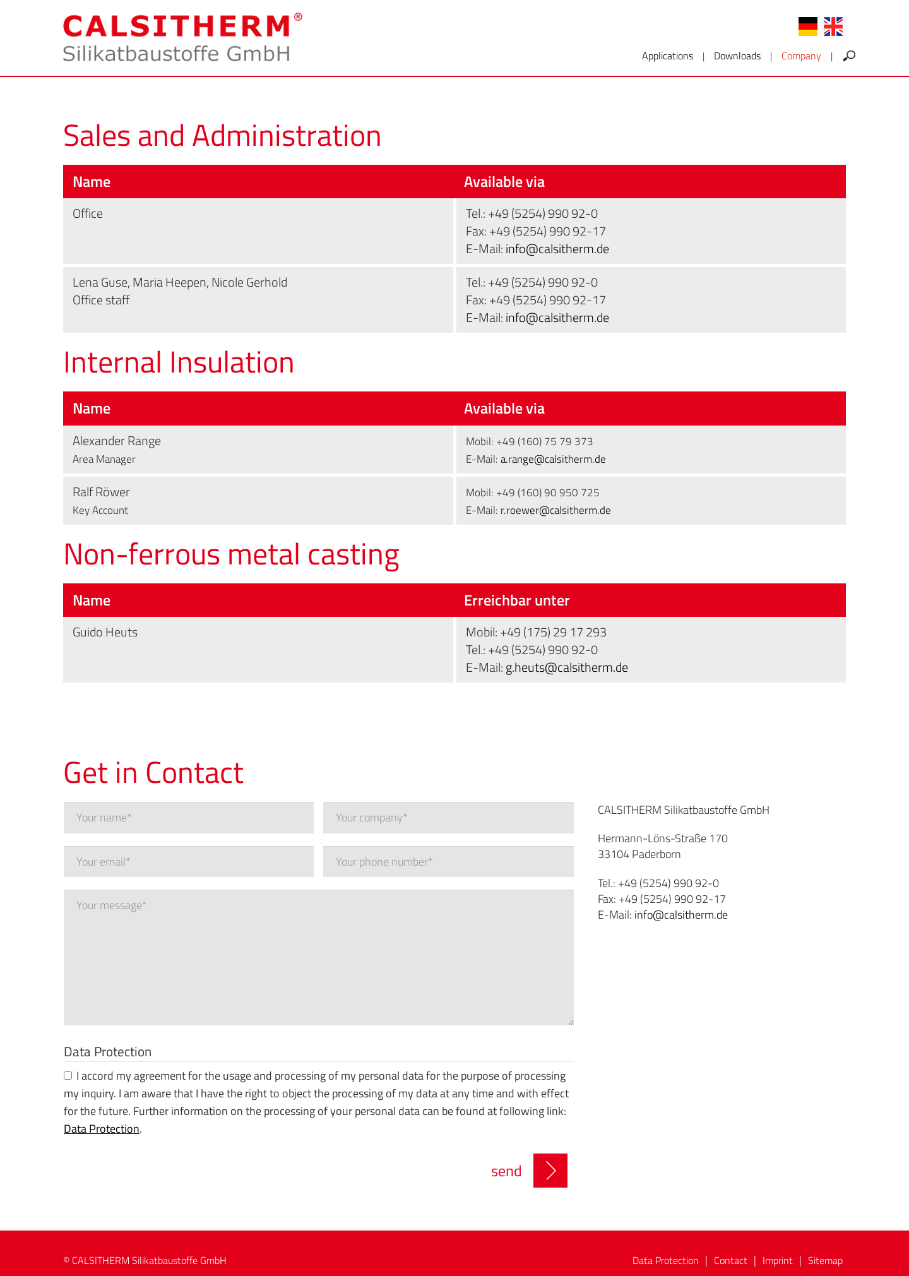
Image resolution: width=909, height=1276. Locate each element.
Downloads (737, 55)
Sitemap (825, 1260)
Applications (667, 55)
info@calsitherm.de (557, 248)
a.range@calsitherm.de (553, 459)
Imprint (778, 1260)
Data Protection (108, 1051)
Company (801, 55)
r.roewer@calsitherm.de (556, 510)
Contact (730, 1260)
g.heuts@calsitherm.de (567, 667)
